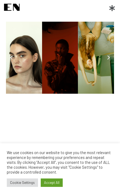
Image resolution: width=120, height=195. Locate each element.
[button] (112, 8)
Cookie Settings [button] (22, 182)
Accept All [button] (51, 182)
